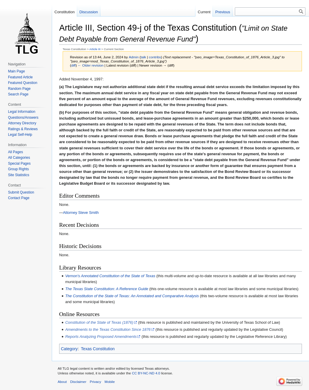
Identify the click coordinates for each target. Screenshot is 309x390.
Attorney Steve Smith (81, 212)
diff (73, 65)
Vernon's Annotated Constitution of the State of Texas (110, 276)
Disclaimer (78, 382)
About (62, 382)
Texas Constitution (97, 348)
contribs (155, 57)
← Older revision (91, 65)
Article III (94, 49)
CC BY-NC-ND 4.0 (146, 373)
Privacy (95, 382)
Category (69, 348)
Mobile (109, 382)
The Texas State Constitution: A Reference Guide (106, 289)
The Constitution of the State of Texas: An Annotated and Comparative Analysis (132, 296)
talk (143, 57)
